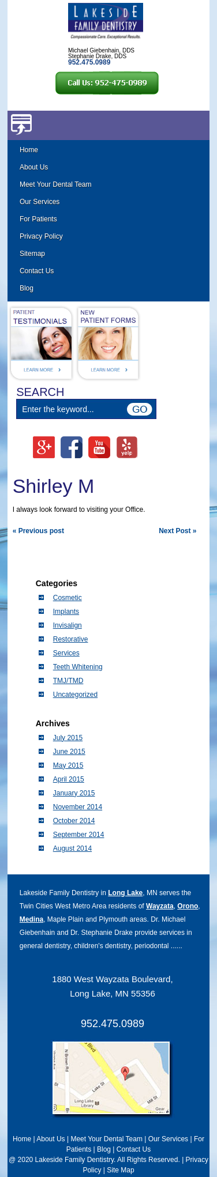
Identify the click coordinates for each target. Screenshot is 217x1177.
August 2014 (72, 848)
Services (66, 653)
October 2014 (74, 821)
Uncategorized (75, 695)
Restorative (70, 639)
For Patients (38, 219)
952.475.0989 (112, 1023)
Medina (31, 919)
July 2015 (68, 738)
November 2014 (77, 807)
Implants (66, 612)
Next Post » (177, 531)
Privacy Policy (41, 236)
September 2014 (78, 835)
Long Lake (125, 893)
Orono (187, 906)
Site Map (120, 1170)
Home (29, 150)
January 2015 (74, 793)
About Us (34, 167)
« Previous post (38, 531)
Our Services (39, 202)
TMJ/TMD (68, 681)
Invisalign (67, 625)
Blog (26, 288)
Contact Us (37, 271)
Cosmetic (67, 598)
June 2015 (69, 752)
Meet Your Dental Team (56, 184)
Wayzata (160, 906)
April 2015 (68, 779)
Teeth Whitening (78, 667)
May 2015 (68, 765)
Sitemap (32, 254)
